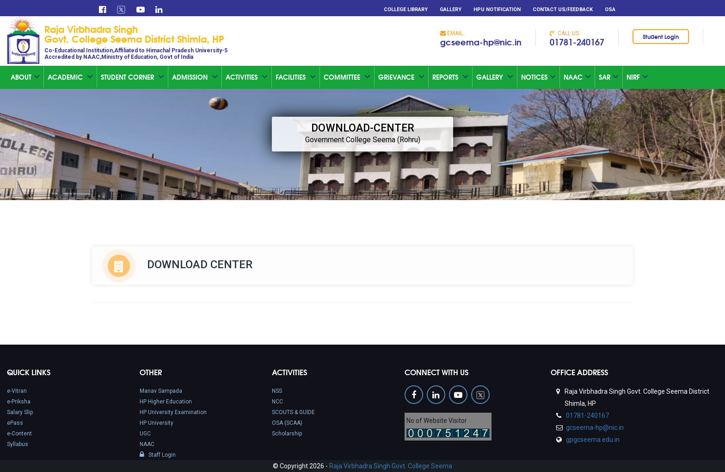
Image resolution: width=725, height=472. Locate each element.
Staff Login (158, 455)
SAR (609, 77)
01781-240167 (577, 41)
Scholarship (287, 433)
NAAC (147, 444)
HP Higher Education (166, 401)
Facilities (296, 77)
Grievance (401, 77)
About (25, 77)
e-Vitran (17, 391)
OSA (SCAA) (287, 423)
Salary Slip (20, 412)
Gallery (450, 9)
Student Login (661, 36)
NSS (277, 391)
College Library (406, 9)
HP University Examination (173, 412)
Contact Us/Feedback (563, 9)
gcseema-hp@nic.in (481, 41)
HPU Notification (497, 9)
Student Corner (132, 77)
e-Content (19, 433)
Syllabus (17, 444)
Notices (538, 77)
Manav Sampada (161, 391)
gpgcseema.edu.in (592, 439)
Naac (577, 77)
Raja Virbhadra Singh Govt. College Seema (390, 466)
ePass (15, 423)
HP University (156, 423)
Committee (347, 77)
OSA (610, 9)
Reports (450, 77)
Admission (195, 77)
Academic (70, 77)
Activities (247, 77)
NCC (277, 401)
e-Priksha (19, 401)
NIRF (637, 77)
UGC (145, 433)
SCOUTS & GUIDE (293, 412)
